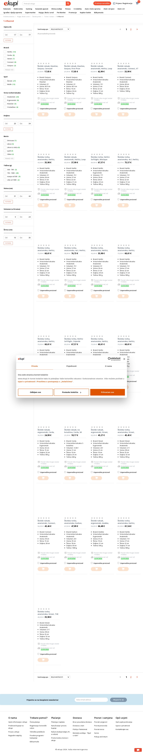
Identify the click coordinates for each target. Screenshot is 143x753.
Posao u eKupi (13, 732)
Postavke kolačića (71, 392)
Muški (9, 84)
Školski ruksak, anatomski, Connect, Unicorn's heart (47, 522)
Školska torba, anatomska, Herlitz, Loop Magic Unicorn (46, 249)
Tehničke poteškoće (37, 732)
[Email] (91, 700)
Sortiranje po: (43, 29)
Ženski (9, 81)
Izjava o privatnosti (123, 726)
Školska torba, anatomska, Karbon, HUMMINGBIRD (73, 522)
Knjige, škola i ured (46, 12)
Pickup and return (101, 737)
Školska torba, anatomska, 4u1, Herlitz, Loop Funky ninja (75, 249)
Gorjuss (10, 65)
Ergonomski (11, 100)
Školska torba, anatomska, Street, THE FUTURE (48, 612)
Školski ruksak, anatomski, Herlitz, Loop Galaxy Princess (101, 67)
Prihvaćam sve (107, 392)
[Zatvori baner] (124, 359)
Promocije (73, 12)
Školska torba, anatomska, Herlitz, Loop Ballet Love (126, 522)
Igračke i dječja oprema (12, 12)
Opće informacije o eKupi (17, 722)
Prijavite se (118, 700)
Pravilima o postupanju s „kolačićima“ (55, 381)
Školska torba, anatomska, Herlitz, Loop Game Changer (99, 340)
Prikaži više (9, 70)
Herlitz (9, 52)
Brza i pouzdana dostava (82, 722)
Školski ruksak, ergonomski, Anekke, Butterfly (100, 522)
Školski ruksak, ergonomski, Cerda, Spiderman (46, 431)
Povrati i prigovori (100, 722)
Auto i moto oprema (92, 9)
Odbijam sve (35, 392)
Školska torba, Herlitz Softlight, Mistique (100, 158)
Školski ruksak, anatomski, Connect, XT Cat (128, 67)
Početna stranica (8, 16)
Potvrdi (8, 40)
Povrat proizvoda (100, 726)
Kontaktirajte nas (122, 729)
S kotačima (11, 107)
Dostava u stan (78, 726)
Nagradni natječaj (15, 735)
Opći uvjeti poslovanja (124, 722)
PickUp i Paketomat (80, 729)
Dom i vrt (121, 9)
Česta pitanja (35, 722)
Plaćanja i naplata (58, 722)
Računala (7, 9)
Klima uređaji (56, 9)
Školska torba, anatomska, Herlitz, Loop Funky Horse (46, 340)
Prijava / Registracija (122, 3)
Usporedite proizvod (46, 108)
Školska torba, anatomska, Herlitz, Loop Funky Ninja (126, 340)
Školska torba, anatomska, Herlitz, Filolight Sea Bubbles (46, 158)
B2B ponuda (98, 12)
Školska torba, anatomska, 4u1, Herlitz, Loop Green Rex (128, 158)
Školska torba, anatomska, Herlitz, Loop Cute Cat (126, 249)
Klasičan (10, 104)
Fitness (68, 9)
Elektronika (18, 9)
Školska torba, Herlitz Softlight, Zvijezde (73, 340)
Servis (96, 733)
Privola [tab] (34, 366)
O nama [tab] (108, 366)
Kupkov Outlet (85, 12)
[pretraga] (68, 3)
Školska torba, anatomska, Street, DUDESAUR (126, 431)
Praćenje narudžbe (102, 3)
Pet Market (61, 12)
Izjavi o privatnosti (26, 381)
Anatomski (11, 97)
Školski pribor (36, 16)
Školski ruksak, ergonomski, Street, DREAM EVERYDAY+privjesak (99, 431)
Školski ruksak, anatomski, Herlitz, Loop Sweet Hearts (75, 158)
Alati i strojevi (109, 9)
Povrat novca (99, 729)
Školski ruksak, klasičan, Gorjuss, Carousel (47, 67)
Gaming (29, 9)
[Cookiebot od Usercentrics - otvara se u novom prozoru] (109, 359)
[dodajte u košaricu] (43, 114)
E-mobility (78, 9)
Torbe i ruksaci (49, 16)
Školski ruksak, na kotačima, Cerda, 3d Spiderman (73, 431)
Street (9, 59)
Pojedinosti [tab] (72, 366)
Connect (10, 62)
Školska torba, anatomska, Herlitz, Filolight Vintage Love (100, 249)
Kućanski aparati (41, 9)
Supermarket (30, 12)
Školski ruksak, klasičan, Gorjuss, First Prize (74, 67)
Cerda (9, 55)
